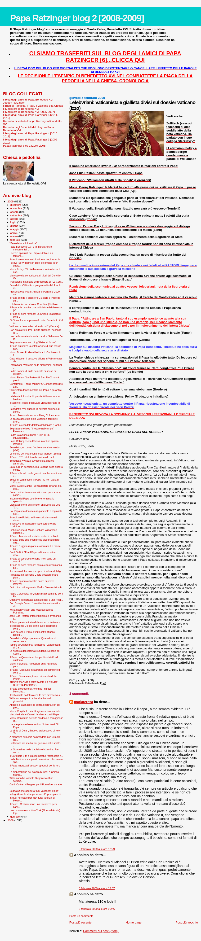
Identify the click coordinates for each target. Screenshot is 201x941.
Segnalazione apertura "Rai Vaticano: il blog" (34, 790)
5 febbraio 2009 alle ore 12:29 (97, 849)
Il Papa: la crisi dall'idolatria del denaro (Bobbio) (35, 425)
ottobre (14, 211)
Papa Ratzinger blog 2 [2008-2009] (77, 18)
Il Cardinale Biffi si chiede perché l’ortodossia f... (36, 755)
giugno (14, 225)
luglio (13, 222)
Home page (133, 922)
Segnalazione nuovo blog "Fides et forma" (32, 342)
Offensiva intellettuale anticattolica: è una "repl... (36, 599)
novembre (16, 208)
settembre (16, 215)
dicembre (16, 204)
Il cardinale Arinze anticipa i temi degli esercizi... (36, 259)
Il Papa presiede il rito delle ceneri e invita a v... (35, 622)
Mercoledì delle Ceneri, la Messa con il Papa (34, 714)
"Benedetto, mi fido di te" (23, 243)
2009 (10, 201)
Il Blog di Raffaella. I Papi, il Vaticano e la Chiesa (33, 105)
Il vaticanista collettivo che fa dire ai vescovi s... (35, 695)
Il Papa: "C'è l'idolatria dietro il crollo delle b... (34, 457)
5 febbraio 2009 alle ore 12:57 (97, 888)
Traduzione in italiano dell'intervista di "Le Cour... (36, 281)
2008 (10, 820)
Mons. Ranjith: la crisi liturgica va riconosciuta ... (36, 711)
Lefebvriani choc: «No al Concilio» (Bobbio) (33, 304)
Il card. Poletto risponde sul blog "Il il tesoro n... (35, 415)
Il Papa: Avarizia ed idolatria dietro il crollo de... (35, 536)
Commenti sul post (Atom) (101, 931)
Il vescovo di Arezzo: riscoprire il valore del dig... (36, 571)
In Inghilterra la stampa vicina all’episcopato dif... (36, 794)
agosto (14, 218)
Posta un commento (81, 916)
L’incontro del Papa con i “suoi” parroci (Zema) (35, 453)
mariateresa (83, 702)
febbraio (15, 239)
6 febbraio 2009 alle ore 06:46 (97, 908)
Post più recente (80, 922)
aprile (14, 233)
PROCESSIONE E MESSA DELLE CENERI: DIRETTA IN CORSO (34, 684)
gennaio (15, 816)
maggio (15, 229)
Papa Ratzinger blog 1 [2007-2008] (24, 145)
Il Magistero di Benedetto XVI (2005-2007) (29, 111)
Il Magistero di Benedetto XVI (21, 108)
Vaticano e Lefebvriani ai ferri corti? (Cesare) (34, 326)
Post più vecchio (186, 922)
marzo (14, 236)
